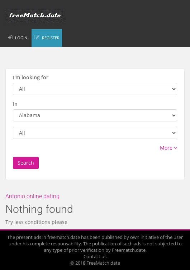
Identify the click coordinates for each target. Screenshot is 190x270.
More (168, 147)
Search (26, 162)
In (15, 103)
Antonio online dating (32, 196)
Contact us (95, 256)
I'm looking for (30, 77)
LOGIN (21, 37)
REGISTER (51, 37)
